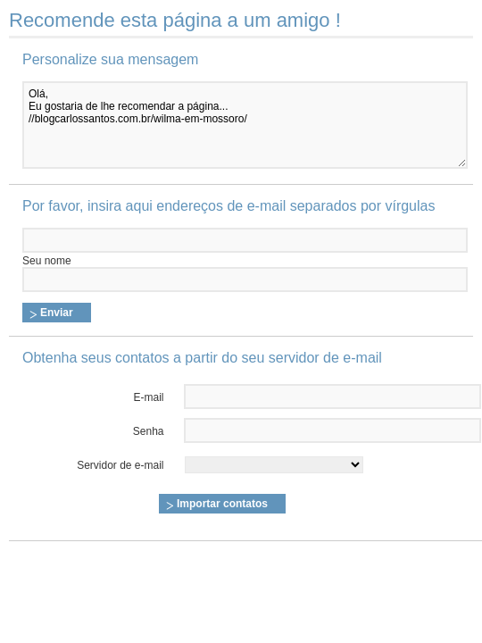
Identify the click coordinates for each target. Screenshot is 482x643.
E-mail (149, 397)
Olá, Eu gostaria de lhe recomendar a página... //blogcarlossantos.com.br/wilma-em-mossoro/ (245, 125)
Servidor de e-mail (120, 465)
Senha (148, 431)
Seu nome (46, 261)
